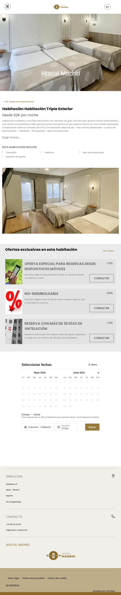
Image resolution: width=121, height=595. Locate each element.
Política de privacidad (33, 578)
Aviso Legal (13, 578)
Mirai (112, 591)
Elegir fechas (10, 137)
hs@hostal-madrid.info (16, 530)
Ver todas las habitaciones (19, 101)
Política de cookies (57, 578)
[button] (4, 201)
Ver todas (108, 250)
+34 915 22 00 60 (13, 524)
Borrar (92, 364)
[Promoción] (68, 428)
